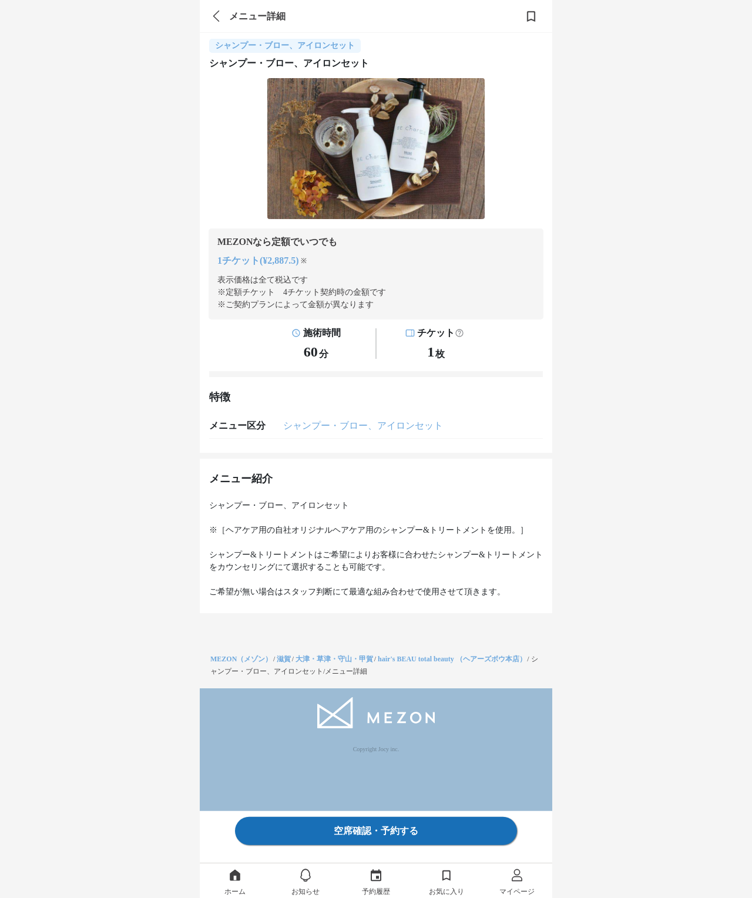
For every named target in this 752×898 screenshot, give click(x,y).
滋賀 (284, 659)
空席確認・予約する (376, 831)
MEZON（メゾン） (241, 659)
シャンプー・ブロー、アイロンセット (363, 425)
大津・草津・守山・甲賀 (334, 659)
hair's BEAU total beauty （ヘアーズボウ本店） (452, 659)
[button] (459, 333)
